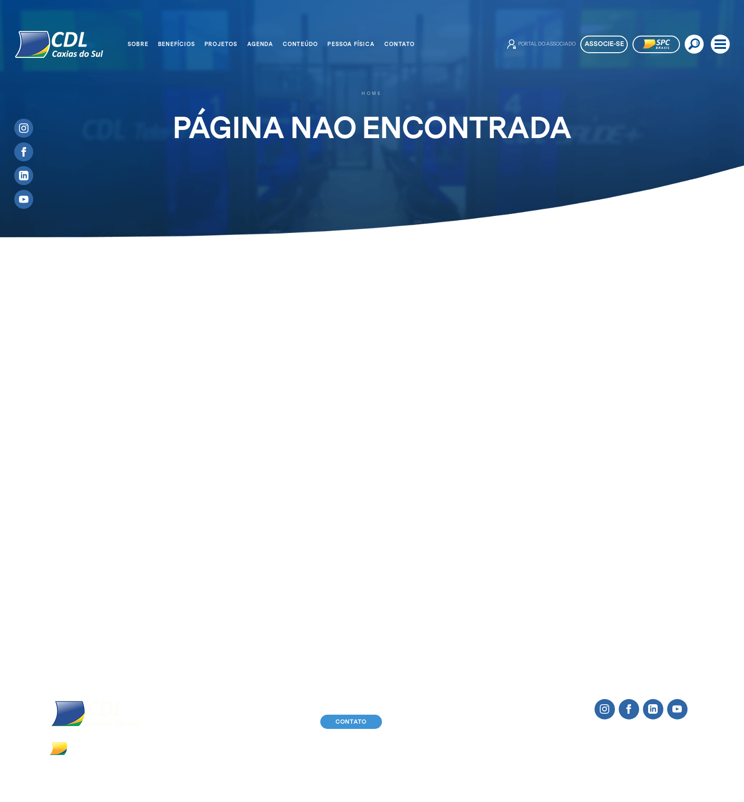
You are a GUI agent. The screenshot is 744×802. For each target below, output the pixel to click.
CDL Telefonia (173, 569)
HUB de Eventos (317, 533)
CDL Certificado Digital (189, 581)
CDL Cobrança (175, 592)
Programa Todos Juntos (330, 545)
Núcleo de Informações (189, 652)
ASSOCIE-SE (604, 43)
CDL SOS (166, 628)
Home (372, 93)
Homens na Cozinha (323, 521)
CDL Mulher (55, 557)
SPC (157, 533)
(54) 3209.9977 (186, 748)
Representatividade (183, 640)
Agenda (260, 44)
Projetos (221, 44)
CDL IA (162, 557)
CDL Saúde (169, 545)
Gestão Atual (58, 569)
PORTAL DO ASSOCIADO (541, 44)
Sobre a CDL (57, 533)
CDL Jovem (54, 545)
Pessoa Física (351, 44)
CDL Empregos (175, 616)
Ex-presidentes (62, 581)
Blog (496, 521)
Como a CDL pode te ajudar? (199, 521)
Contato (399, 44)
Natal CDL (167, 664)
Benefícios (176, 44)
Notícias (502, 533)
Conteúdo (300, 44)
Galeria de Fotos (516, 557)
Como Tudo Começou (72, 521)
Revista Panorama (519, 545)
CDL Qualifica (173, 604)
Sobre (138, 44)
